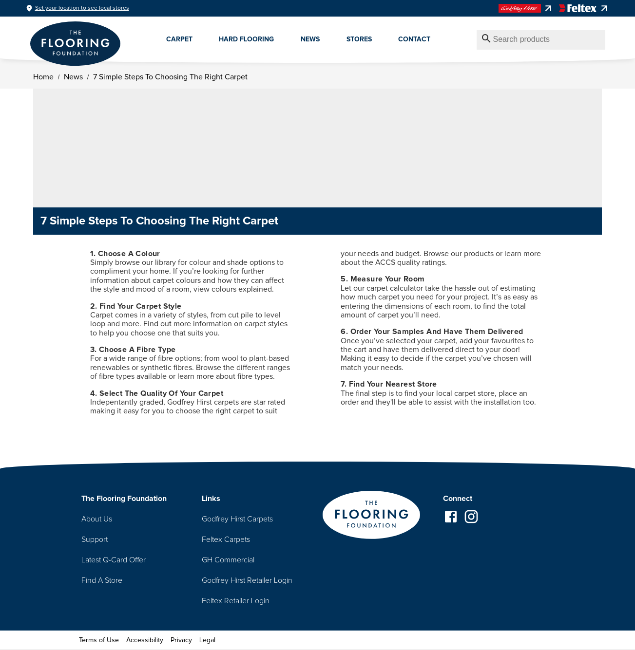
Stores (359, 39)
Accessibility (144, 640)
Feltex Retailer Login (235, 601)
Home (43, 77)
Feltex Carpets (226, 539)
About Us (96, 519)
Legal (207, 640)
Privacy (181, 640)
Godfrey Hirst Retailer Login (247, 580)
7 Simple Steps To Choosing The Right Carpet (170, 77)
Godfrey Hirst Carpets (237, 519)
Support (94, 539)
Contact (414, 39)
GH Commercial (228, 560)
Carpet (179, 39)
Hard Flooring (246, 39)
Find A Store (101, 580)
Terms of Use (99, 640)
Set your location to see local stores (82, 8)
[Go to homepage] (371, 516)
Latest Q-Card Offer (113, 560)
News (310, 39)
